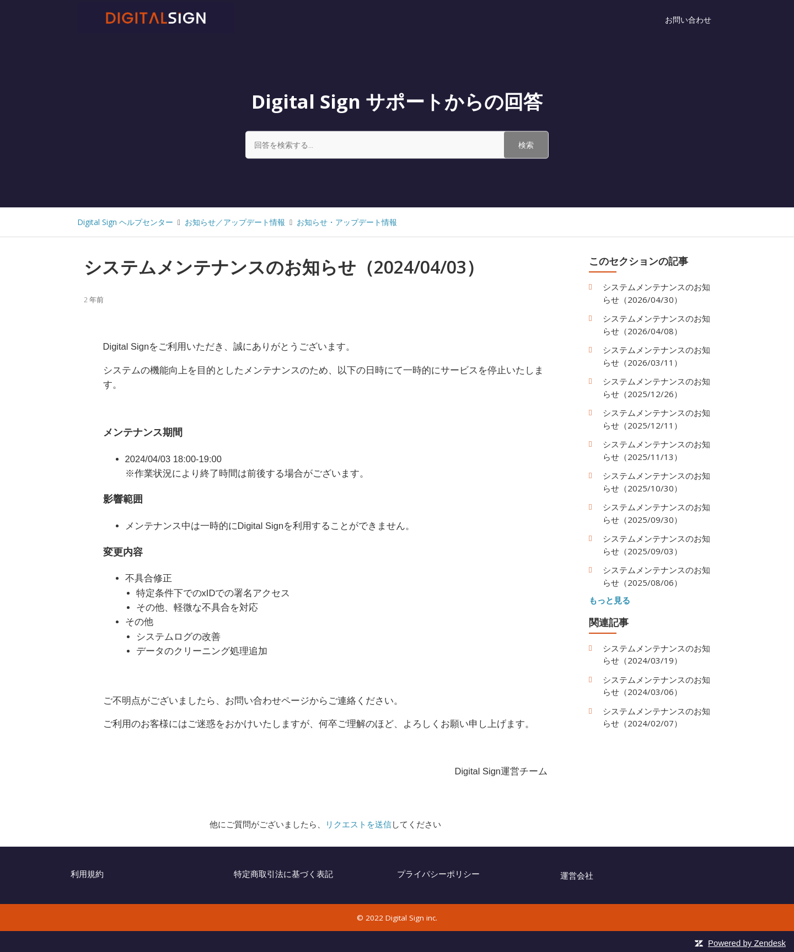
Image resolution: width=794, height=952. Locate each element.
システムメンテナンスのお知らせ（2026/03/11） (656, 356)
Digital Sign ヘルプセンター (125, 222)
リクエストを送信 (358, 824)
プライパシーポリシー (438, 873)
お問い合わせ (688, 19)
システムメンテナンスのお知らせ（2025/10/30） (656, 482)
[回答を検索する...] (397, 144)
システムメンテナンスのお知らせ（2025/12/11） (656, 419)
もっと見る (609, 600)
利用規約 (87, 873)
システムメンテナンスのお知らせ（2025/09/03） (656, 545)
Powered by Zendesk (747, 943)
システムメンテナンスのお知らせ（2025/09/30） (656, 513)
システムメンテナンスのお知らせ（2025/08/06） (656, 576)
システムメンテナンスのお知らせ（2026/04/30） (656, 293)
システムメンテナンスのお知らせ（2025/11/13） (656, 450)
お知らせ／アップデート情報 (235, 222)
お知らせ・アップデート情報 (347, 222)
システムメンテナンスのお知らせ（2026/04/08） (656, 324)
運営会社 (576, 875)
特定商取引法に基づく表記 (283, 873)
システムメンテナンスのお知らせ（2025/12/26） (656, 387)
